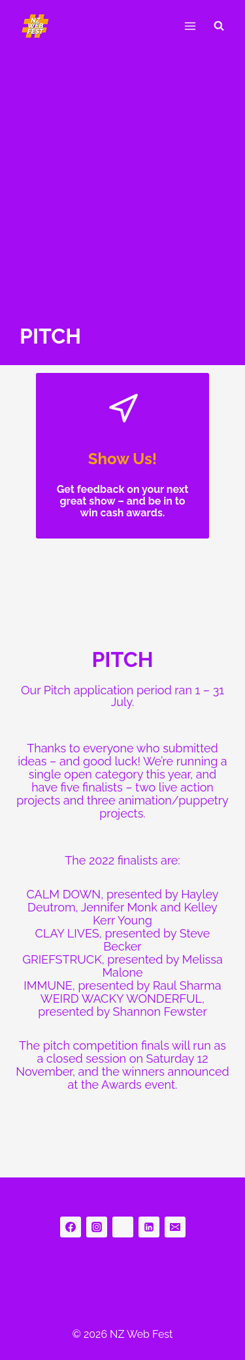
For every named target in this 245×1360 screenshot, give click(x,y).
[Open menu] (190, 26)
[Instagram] (96, 1227)
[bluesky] (122, 1227)
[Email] (175, 1227)
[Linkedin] (149, 1227)
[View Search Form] (218, 26)
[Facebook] (70, 1227)
